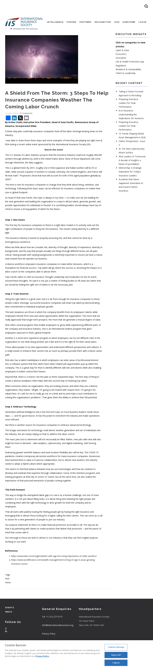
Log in (142, 23)
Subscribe (128, 23)
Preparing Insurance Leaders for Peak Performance (128, 116)
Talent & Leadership (126, 86)
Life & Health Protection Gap (130, 74)
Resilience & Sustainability (128, 82)
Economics (121, 67)
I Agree (116, 662)
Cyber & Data (122, 63)
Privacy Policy (42, 656)
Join (115, 23)
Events (9, 621)
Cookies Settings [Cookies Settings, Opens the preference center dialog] (116, 647)
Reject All (116, 655)
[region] (76, 654)
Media (8, 625)
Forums (69, 23)
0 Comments (26, 126)
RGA (7, 591)
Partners (83, 23)
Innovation (121, 71)
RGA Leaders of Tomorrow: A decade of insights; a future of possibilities (132, 173)
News (8, 595)
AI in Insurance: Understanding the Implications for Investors (131, 127)
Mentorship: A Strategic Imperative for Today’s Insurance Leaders (130, 185)
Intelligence (52, 23)
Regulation (121, 78)
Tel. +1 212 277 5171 (52, 630)
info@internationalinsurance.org (57, 638)
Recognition (101, 23)
